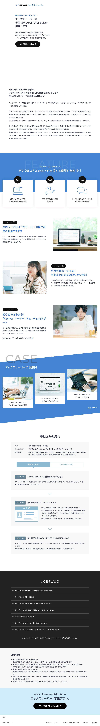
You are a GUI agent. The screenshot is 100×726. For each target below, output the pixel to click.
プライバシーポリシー (52, 723)
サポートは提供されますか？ (24, 617)
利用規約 (85, 723)
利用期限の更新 (66, 464)
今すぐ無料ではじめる (27, 44)
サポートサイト (57, 638)
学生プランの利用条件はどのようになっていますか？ (32, 591)
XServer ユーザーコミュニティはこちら (18, 338)
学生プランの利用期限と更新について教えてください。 (33, 610)
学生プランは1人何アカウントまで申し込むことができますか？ (36, 630)
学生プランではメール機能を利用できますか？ (30, 623)
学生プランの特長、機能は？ (24, 597)
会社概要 (94, 723)
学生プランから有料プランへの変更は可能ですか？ (32, 604)
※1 (27, 35)
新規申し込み (33, 464)
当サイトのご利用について (71, 723)
